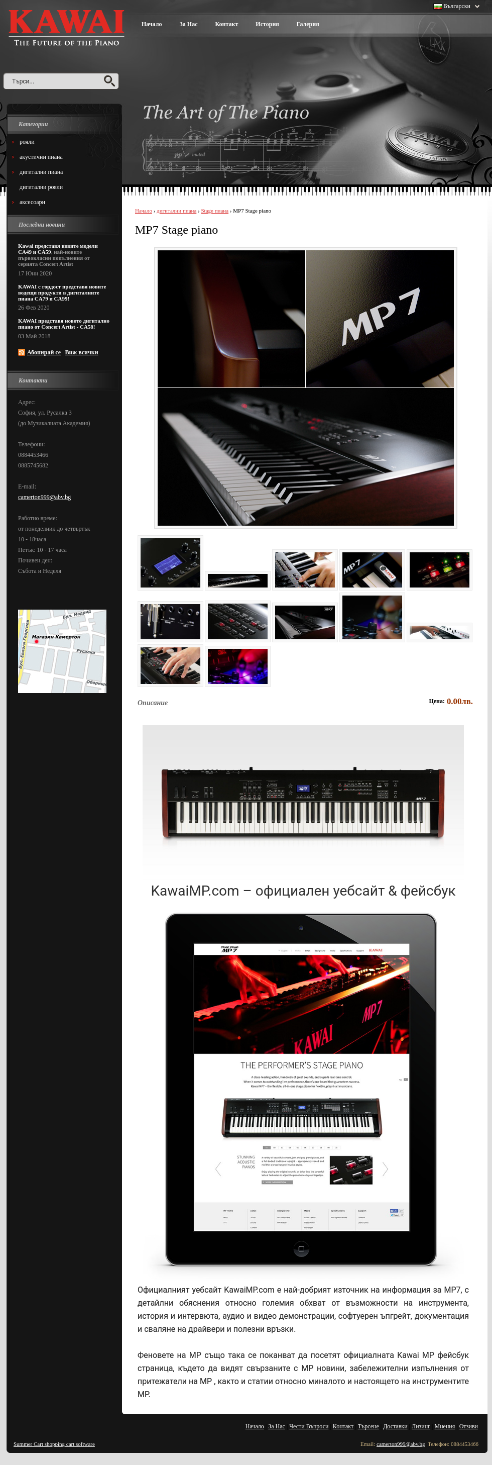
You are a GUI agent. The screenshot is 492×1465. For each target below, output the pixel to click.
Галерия (308, 24)
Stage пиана (214, 211)
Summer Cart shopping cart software (54, 1444)
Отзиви (468, 1426)
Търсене (368, 1426)
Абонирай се (44, 352)
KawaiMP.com (249, 1290)
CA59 (44, 252)
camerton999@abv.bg (44, 497)
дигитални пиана (176, 211)
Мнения (445, 1426)
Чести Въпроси (308, 1426)
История (267, 24)
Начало (152, 24)
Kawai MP (417, 1355)
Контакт (226, 24)
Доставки (395, 1426)
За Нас (188, 24)
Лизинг (421, 1426)
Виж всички (81, 352)
